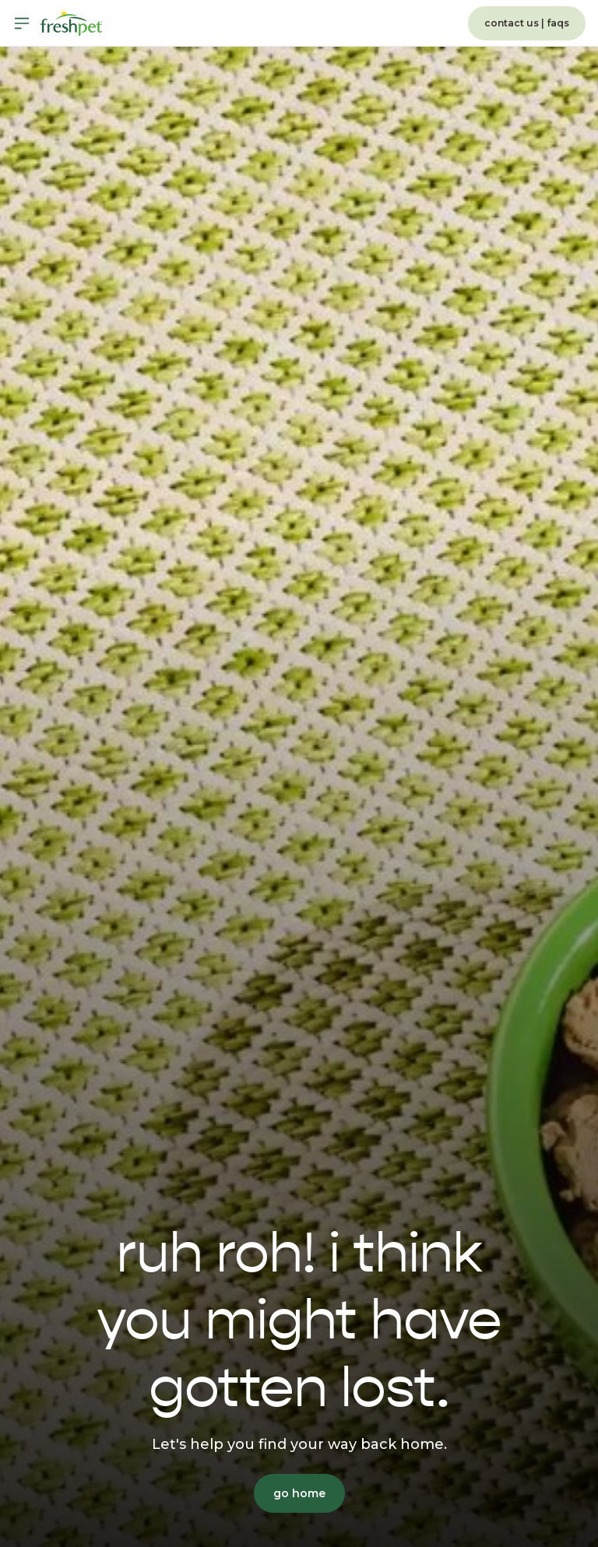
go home (299, 1493)
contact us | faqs (526, 23)
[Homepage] (71, 23)
